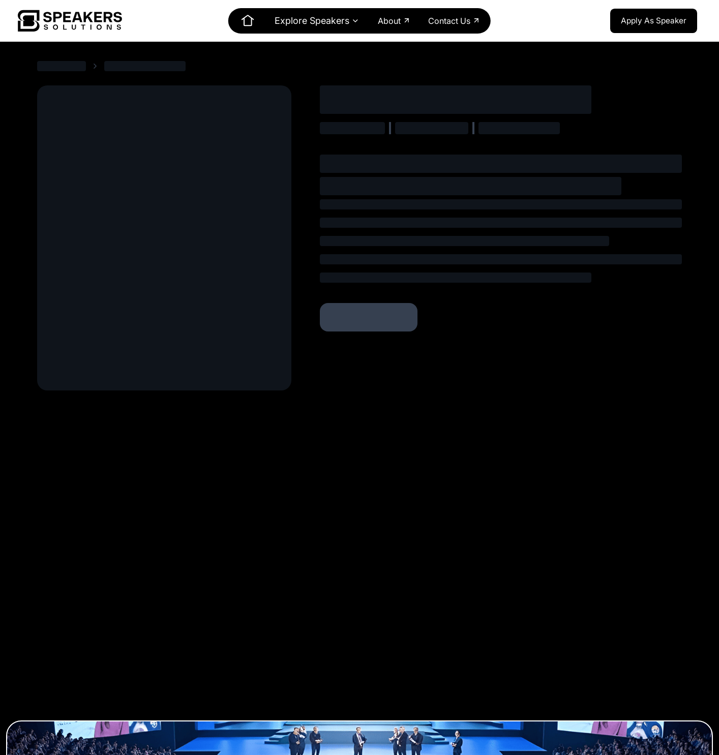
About (394, 21)
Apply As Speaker (653, 20)
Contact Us (454, 21)
